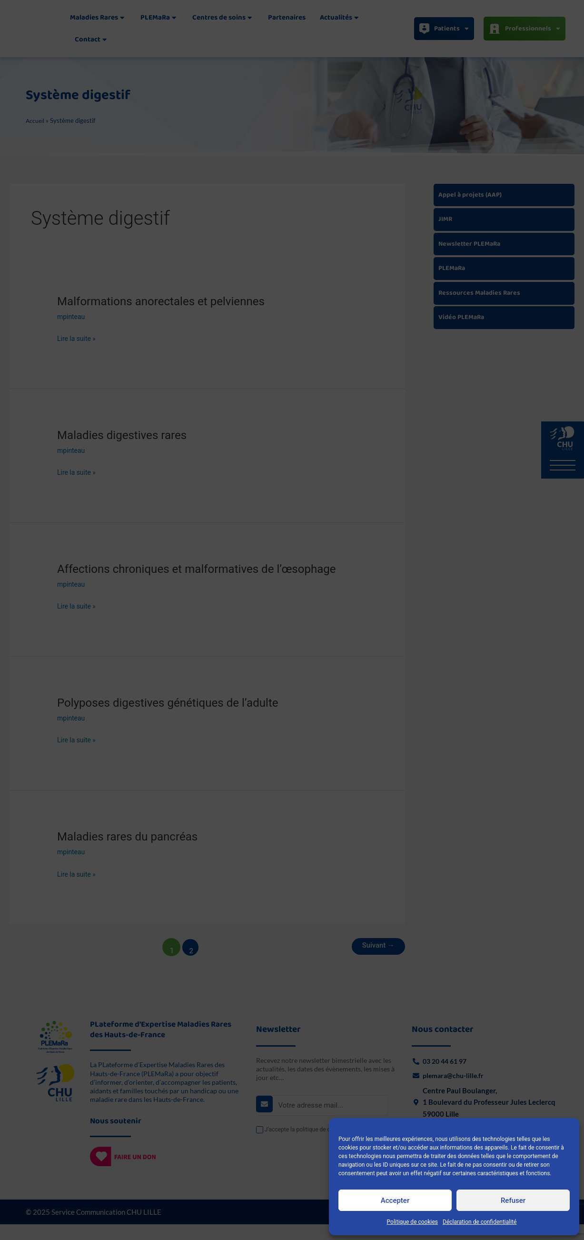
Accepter (395, 1200)
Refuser (513, 1200)
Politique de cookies (412, 1222)
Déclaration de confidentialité (479, 1222)
